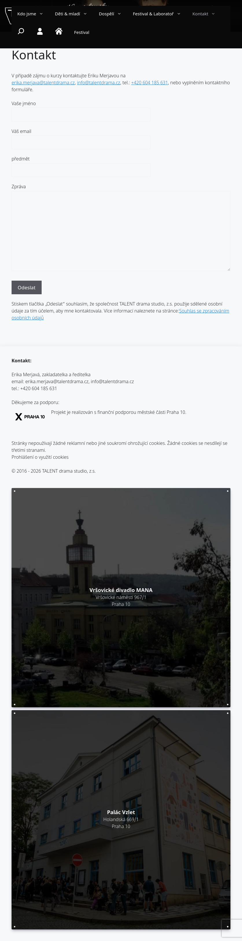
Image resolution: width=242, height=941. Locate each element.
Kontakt (207, 14)
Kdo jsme (33, 14)
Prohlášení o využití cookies (40, 458)
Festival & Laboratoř (160, 14)
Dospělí (113, 14)
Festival (81, 33)
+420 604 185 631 (149, 83)
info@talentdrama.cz (98, 83)
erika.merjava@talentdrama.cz (43, 83)
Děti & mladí (74, 14)
